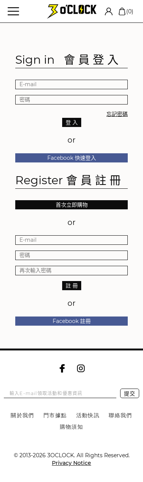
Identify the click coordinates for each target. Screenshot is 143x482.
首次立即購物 (72, 204)
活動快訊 (88, 415)
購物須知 (72, 426)
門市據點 (55, 415)
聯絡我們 (120, 415)
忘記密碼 (117, 114)
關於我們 (22, 415)
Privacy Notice (71, 463)
